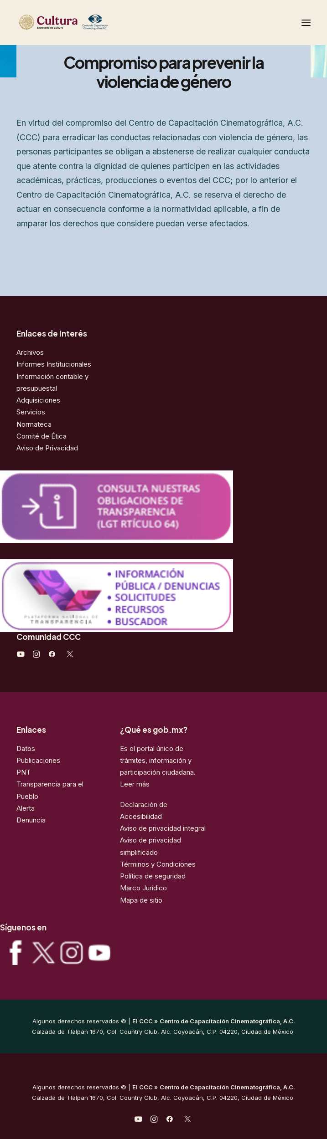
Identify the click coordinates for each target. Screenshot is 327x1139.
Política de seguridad (153, 876)
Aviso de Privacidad (47, 448)
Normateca (34, 424)
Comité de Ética (41, 436)
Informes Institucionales (53, 364)
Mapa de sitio (141, 900)
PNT (23, 772)
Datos (25, 748)
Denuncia (31, 820)
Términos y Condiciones (158, 864)
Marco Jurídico (143, 888)
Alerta (25, 808)
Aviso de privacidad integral (163, 828)
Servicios (30, 412)
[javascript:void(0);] (36, 655)
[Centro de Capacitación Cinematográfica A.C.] (86, 22)
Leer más (135, 784)
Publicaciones (38, 760)
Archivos (30, 352)
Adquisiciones (38, 400)
